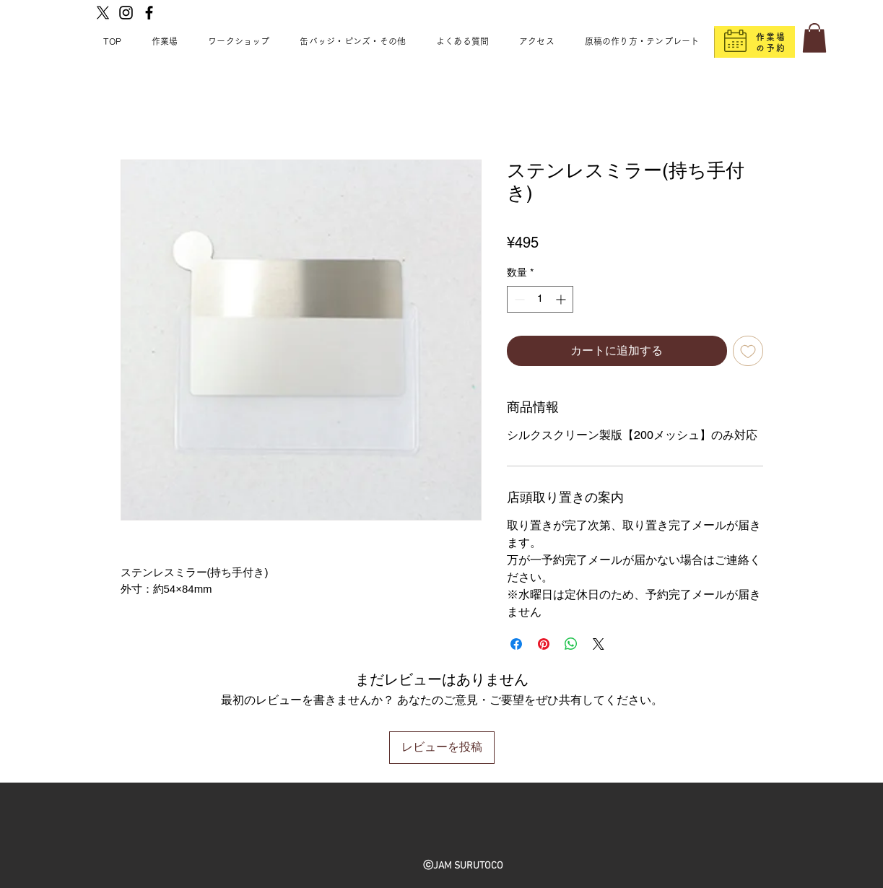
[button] (814, 38)
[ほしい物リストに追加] (748, 351)
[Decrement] (518, 299)
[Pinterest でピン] (543, 644)
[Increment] (562, 299)
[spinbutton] (540, 299)
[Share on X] (598, 644)
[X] (103, 13)
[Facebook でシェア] (516, 644)
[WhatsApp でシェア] (571, 644)
